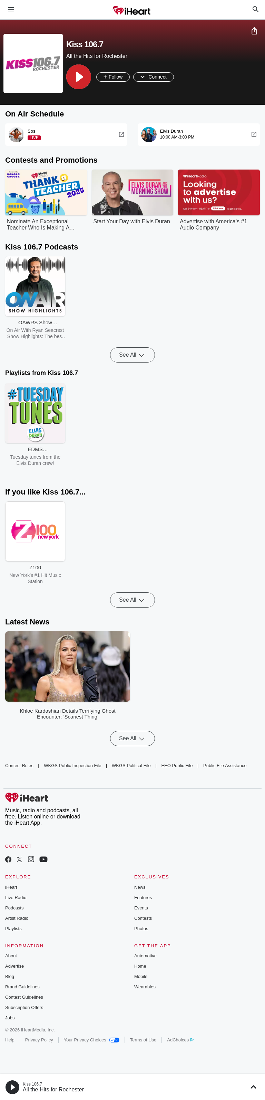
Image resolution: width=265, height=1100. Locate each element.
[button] (78, 76)
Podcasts (14, 907)
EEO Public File (177, 765)
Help (9, 1039)
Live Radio (15, 897)
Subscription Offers (24, 1007)
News (140, 887)
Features (143, 897)
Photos (141, 928)
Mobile (140, 976)
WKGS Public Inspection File (72, 765)
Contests (143, 918)
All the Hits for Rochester (53, 1089)
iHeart (11, 887)
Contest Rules (19, 765)
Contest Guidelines (24, 997)
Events (141, 907)
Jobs (9, 1017)
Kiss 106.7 (32, 1084)
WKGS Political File (131, 765)
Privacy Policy (39, 1039)
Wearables (145, 986)
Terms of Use (143, 1039)
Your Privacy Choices (91, 1039)
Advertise (14, 966)
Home (140, 966)
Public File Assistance (225, 765)
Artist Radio (16, 918)
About (11, 955)
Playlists (13, 928)
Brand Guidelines (22, 986)
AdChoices (180, 1039)
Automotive (145, 955)
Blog (9, 976)
